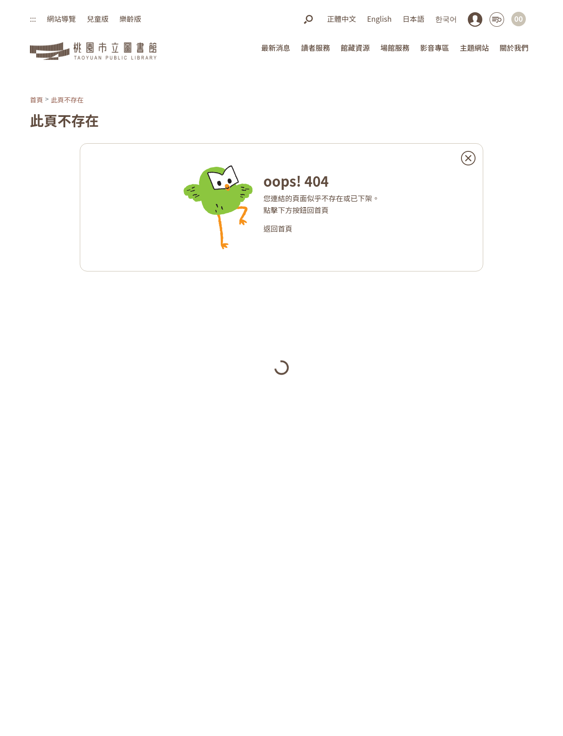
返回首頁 (277, 228)
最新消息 (275, 47)
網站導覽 (61, 18)
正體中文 (341, 18)
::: (33, 18)
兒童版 (97, 18)
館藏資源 (355, 47)
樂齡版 (130, 18)
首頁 (36, 99)
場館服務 (394, 47)
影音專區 (434, 47)
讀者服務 (315, 47)
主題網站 (474, 47)
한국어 (446, 18)
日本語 (413, 18)
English (379, 18)
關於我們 (514, 47)
